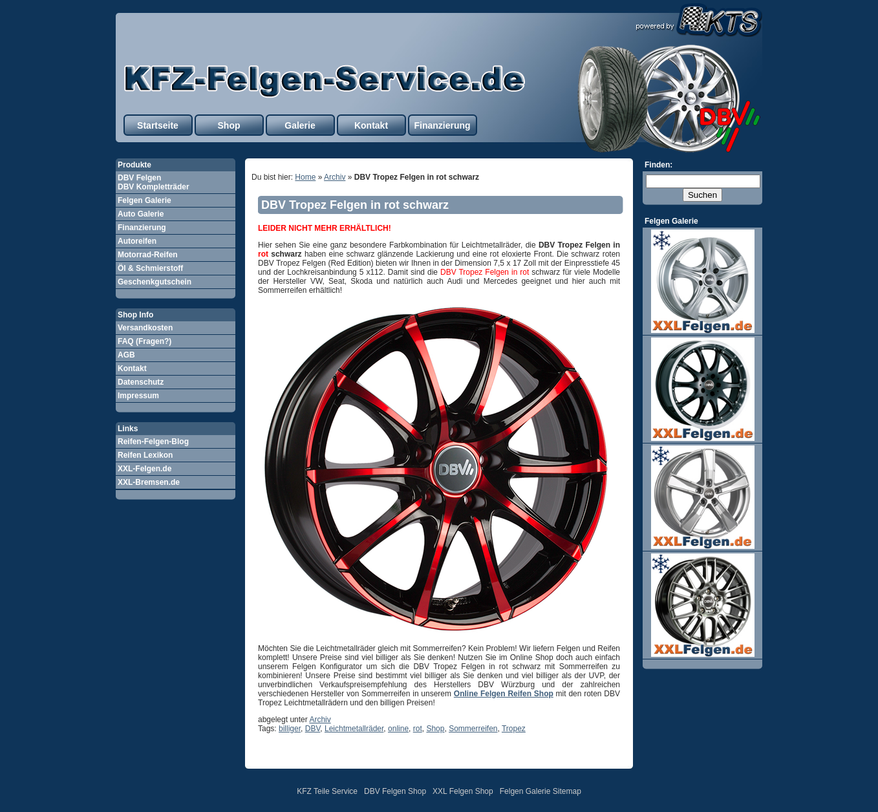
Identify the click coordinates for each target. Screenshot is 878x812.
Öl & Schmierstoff (150, 268)
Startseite (157, 125)
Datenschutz (141, 382)
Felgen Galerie (144, 200)
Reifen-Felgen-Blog (153, 441)
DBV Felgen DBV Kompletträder (153, 182)
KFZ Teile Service (327, 791)
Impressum (138, 395)
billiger (290, 728)
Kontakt (371, 125)
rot (417, 728)
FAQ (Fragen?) (144, 341)
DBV (313, 728)
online (398, 728)
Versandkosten (145, 327)
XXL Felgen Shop (463, 791)
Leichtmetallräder (354, 728)
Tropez (514, 728)
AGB (126, 354)
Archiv (334, 177)
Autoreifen (137, 241)
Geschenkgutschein (154, 281)
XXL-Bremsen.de (149, 482)
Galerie (299, 125)
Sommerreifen (473, 728)
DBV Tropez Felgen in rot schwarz (355, 204)
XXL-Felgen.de (144, 468)
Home (305, 177)
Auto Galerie (141, 214)
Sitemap (567, 791)
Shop (229, 125)
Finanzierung (442, 125)
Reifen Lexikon (145, 455)
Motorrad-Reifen (148, 254)
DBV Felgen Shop (395, 791)
